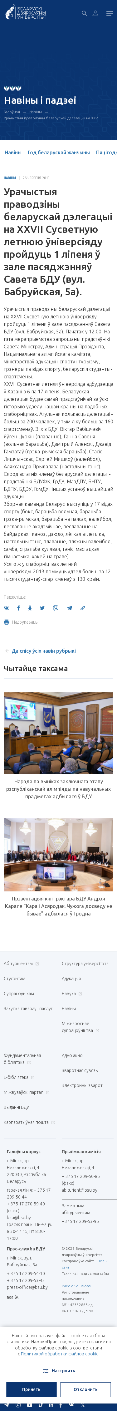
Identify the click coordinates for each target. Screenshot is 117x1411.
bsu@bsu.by (19, 1217)
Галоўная (12, 112)
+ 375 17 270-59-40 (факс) (26, 1207)
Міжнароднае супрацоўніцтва (80, 1027)
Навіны (35, 112)
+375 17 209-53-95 (80, 1221)
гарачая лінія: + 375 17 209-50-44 (29, 1193)
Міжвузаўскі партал (26, 1092)
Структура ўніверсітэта (85, 963)
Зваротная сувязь (80, 1070)
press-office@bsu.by (27, 1287)
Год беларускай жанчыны (59, 152)
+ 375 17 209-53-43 (26, 1280)
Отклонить (86, 1389)
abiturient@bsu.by (79, 1190)
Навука (71, 993)
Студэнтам (14, 978)
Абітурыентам (20, 963)
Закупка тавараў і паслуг (28, 1008)
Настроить (58, 1371)
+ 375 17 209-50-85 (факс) (81, 1180)
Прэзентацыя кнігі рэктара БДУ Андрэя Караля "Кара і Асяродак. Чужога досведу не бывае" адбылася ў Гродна (58, 906)
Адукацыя (71, 978)
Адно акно (72, 1055)
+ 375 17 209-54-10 (26, 1273)
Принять (31, 1389)
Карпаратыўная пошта (28, 1122)
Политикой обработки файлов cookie (60, 1353)
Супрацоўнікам (19, 993)
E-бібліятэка (18, 1077)
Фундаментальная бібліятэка (22, 1059)
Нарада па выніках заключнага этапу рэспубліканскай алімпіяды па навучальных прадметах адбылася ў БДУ (58, 789)
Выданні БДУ (16, 1107)
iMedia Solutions (76, 1286)
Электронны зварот (82, 1085)
